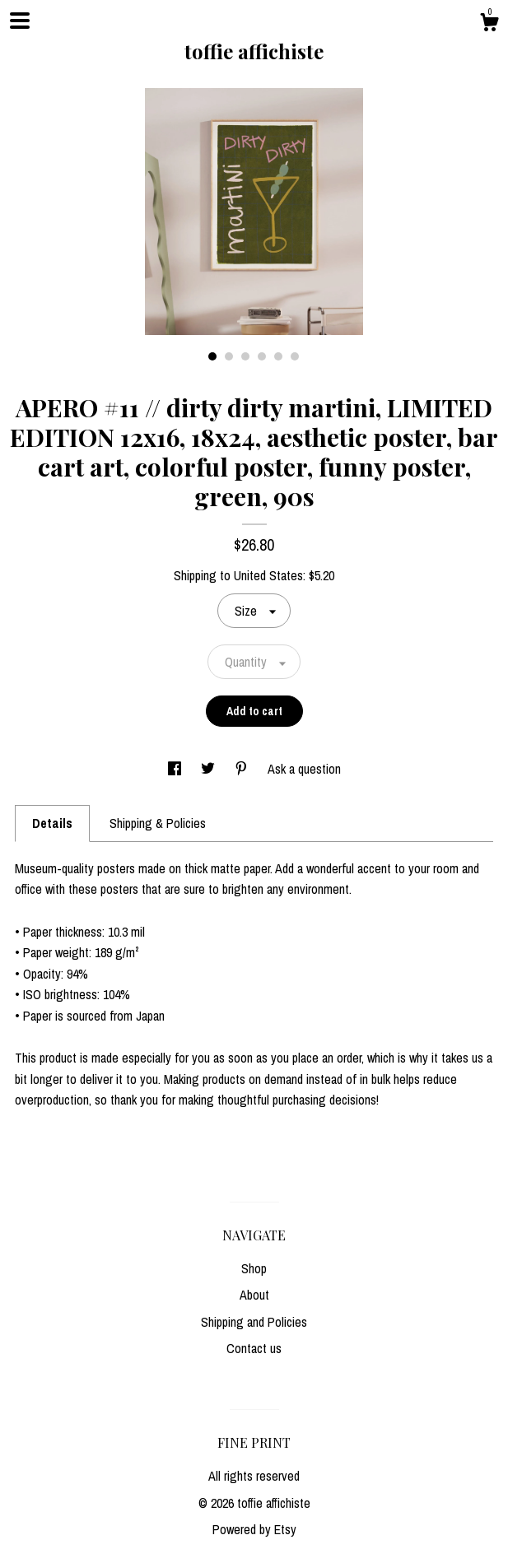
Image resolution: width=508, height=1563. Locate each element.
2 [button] (229, 356)
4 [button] (262, 356)
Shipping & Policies (158, 823)
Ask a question (304, 769)
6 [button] (295, 356)
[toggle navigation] (20, 20)
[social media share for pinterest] (243, 769)
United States (268, 575)
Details (52, 823)
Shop (254, 1268)
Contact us (254, 1348)
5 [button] (278, 356)
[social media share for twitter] (209, 769)
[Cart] (489, 24)
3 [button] (245, 356)
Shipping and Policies (254, 1322)
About (254, 1295)
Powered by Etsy (254, 1529)
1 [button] (212, 356)
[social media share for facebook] (176, 769)
